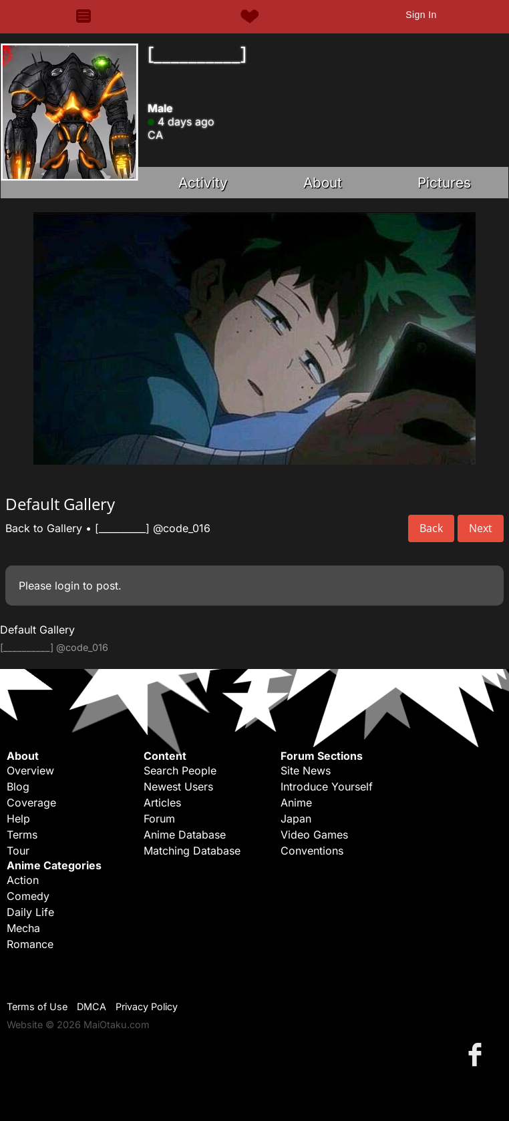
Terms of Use (37, 1006)
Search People (180, 770)
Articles (162, 802)
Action (23, 880)
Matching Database (192, 850)
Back (431, 528)
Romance (30, 944)
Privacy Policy (147, 1006)
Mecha (23, 928)
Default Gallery (37, 629)
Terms (22, 834)
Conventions (312, 850)
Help (18, 818)
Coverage (31, 802)
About (322, 182)
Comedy (28, 896)
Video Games (314, 834)
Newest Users (178, 786)
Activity (203, 182)
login (67, 585)
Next (480, 528)
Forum (159, 818)
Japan (296, 818)
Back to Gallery (43, 528)
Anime (296, 802)
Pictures (444, 182)
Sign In (420, 14)
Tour (18, 850)
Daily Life (30, 912)
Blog (18, 786)
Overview (30, 770)
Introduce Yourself (327, 786)
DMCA (91, 1006)
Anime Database (185, 834)
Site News (306, 770)
